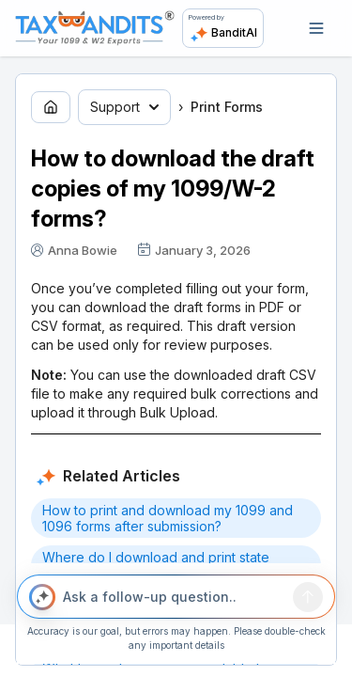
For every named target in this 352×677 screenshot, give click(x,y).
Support (124, 107)
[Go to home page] (50, 107)
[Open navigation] (316, 28)
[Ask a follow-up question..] (174, 597)
